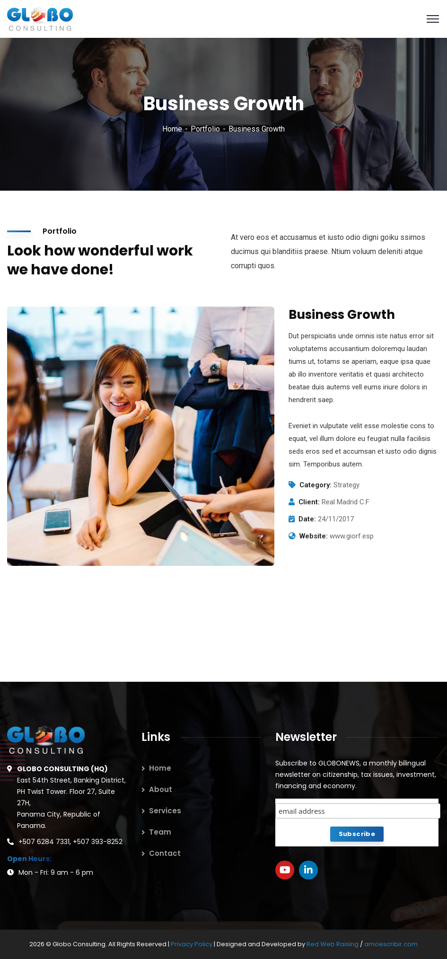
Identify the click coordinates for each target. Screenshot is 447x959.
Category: (315, 485)
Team (160, 832)
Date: (307, 519)
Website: (313, 536)
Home (172, 128)
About (160, 789)
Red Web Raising (333, 944)
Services (165, 811)
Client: (309, 502)
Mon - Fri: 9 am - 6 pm (55, 872)
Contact (165, 853)
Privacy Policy (192, 944)
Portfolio (205, 128)
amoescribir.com (391, 944)
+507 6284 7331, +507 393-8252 (70, 841)
